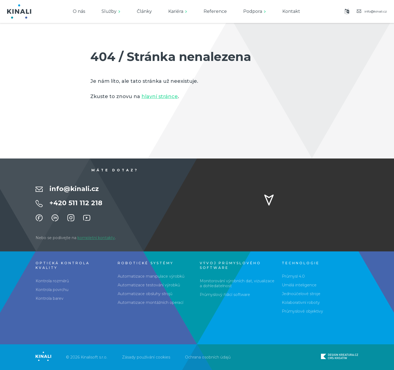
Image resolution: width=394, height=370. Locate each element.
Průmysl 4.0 (293, 276)
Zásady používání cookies (146, 357)
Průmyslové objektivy (302, 311)
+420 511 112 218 (76, 203)
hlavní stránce (159, 96)
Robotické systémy (145, 263)
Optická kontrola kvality (63, 265)
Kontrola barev (49, 298)
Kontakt (291, 11)
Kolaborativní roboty (301, 302)
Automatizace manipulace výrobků (151, 276)
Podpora (252, 11)
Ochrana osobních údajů (208, 357)
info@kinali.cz (74, 189)
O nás (79, 11)
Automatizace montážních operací (150, 302)
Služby (109, 11)
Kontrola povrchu (52, 289)
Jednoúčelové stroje (301, 293)
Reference (215, 11)
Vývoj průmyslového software (230, 265)
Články (144, 11)
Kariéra (175, 11)
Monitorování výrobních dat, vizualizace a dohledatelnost (237, 283)
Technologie (301, 263)
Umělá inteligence (299, 285)
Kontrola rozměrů (52, 280)
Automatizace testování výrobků (149, 285)
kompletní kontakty (96, 237)
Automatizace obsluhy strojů (145, 293)
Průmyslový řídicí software (225, 294)
